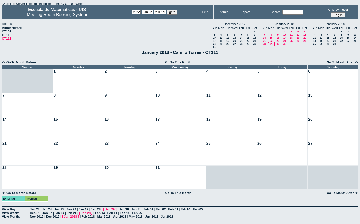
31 (214, 47)
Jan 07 (47, 213)
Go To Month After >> (342, 62)
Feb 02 (161, 209)
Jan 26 (71, 209)
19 (227, 41)
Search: (276, 12)
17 (214, 41)
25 (221, 44)
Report (245, 12)
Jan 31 (136, 209)
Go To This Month (178, 62)
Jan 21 (71, 213)
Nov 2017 (36, 216)
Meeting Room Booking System (57, 14)
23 (254, 41)
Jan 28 (95, 209)
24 (214, 44)
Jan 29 (110, 209)
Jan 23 (34, 209)
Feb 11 (112, 213)
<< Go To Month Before (19, 62)
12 (227, 37)
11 (221, 37)
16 (254, 37)
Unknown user (338, 9)
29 (248, 44)
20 (234, 41)
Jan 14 (59, 213)
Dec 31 (35, 213)
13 (234, 37)
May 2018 (136, 216)
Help (205, 12)
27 (234, 44)
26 (227, 44)
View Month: (11, 216)
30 (254, 44)
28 (241, 44)
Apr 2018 (119, 216)
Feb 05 (198, 209)
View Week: (10, 213)
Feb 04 (185, 209)
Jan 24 (47, 209)
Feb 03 (173, 209)
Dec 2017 (52, 216)
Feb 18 (124, 213)
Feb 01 (148, 209)
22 (248, 41)
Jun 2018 (152, 216)
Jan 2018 (70, 216)
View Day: (9, 209)
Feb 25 (137, 213)
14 (241, 37)
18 (221, 41)
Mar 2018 (104, 216)
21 (241, 41)
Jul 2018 (167, 216)
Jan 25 (59, 209)
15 (248, 37)
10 (214, 37)
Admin (223, 12)
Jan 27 (83, 209)
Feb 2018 (88, 216)
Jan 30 (124, 209)
